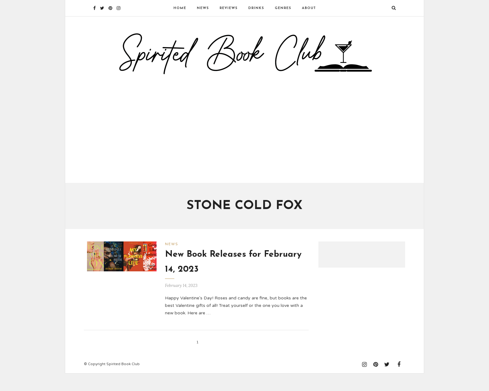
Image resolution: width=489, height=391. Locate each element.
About (309, 8)
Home (179, 8)
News (203, 8)
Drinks (256, 8)
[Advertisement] (244, 138)
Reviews (229, 8)
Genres (283, 8)
